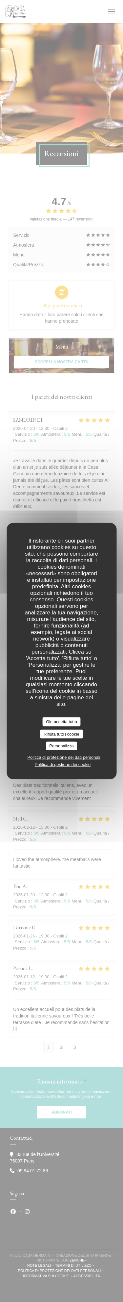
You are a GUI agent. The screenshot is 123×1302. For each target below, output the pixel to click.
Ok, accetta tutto (61, 721)
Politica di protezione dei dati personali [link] (64, 757)
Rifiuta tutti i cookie (61, 733)
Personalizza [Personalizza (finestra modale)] (61, 745)
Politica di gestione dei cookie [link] (63, 764)
